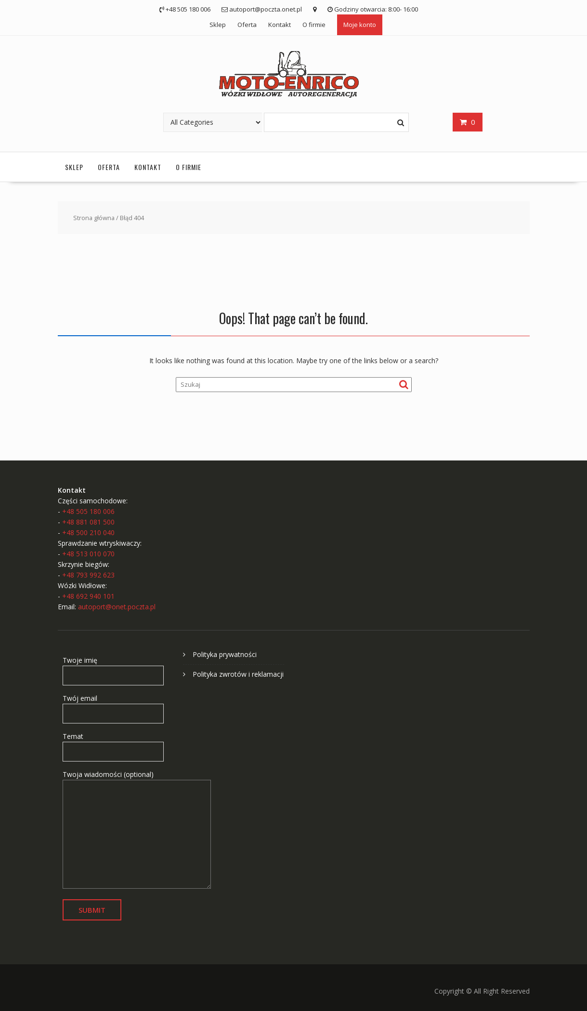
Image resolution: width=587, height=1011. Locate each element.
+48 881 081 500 (88, 521)
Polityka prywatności (225, 654)
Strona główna (94, 217)
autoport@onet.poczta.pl (117, 606)
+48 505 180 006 (88, 511)
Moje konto (359, 24)
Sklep (217, 24)
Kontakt (279, 24)
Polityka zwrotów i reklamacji (238, 674)
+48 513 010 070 (88, 553)
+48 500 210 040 (88, 532)
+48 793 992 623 (88, 574)
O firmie (314, 24)
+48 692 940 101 (88, 596)
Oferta (247, 24)
